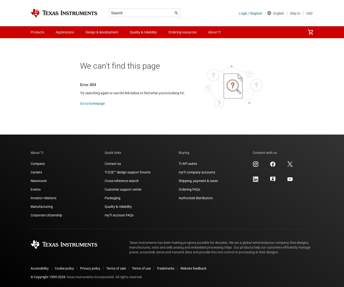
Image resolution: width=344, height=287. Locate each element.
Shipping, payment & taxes (198, 181)
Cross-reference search (122, 181)
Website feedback (193, 268)
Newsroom (39, 181)
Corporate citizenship (46, 215)
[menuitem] (310, 32)
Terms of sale (116, 268)
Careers (36, 172)
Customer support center (123, 189)
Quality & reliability (118, 207)
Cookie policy (64, 268)
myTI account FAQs (119, 215)
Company (38, 164)
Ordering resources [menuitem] (182, 32)
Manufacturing (42, 207)
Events (36, 189)
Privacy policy (90, 268)
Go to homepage (92, 103)
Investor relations (43, 198)
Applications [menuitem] (65, 32)
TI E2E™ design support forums (127, 172)
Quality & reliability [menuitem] (143, 32)
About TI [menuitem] (214, 32)
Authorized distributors (196, 198)
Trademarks (165, 268)
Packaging (112, 198)
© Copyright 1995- (48, 277)
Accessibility (40, 268)
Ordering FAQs (189, 189)
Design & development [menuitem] (102, 32)
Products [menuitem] (37, 32)
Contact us (113, 164)
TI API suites (188, 164)
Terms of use (141, 268)
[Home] (64, 13)
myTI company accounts (197, 172)
